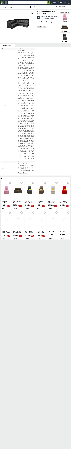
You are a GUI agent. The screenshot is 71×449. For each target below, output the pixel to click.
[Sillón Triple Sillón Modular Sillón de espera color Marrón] (65, 28)
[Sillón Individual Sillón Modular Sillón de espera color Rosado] (65, 18)
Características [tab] (7, 45)
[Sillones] (39, 27)
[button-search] (48, 2)
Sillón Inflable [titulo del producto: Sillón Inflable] (51, 231)
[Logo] (2, 2)
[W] (44, 27)
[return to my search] (34, 7)
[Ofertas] (27, 2)
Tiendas (54, 2)
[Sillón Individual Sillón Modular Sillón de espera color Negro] (65, 37)
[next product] (63, 7)
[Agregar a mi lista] (10, 183)
